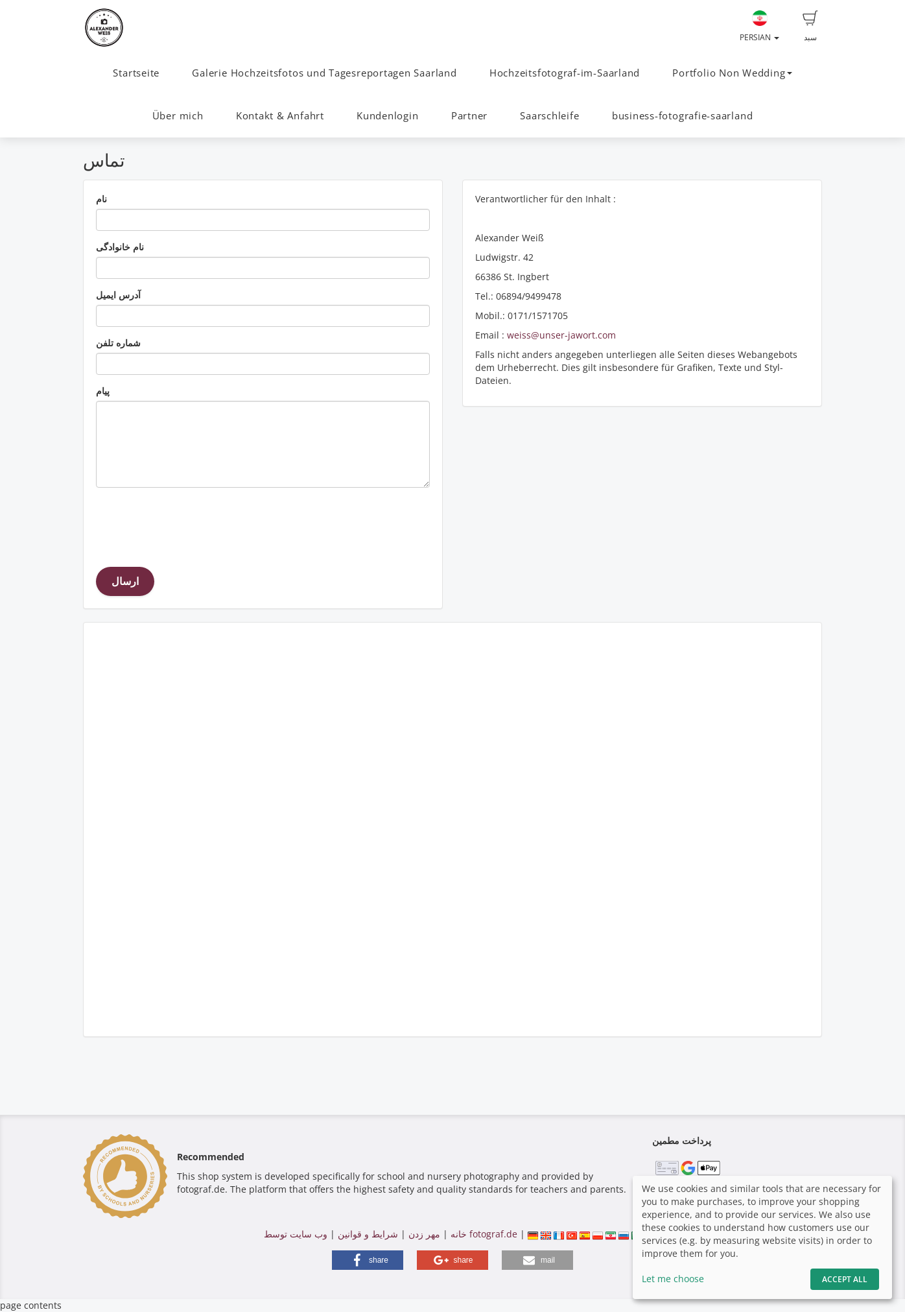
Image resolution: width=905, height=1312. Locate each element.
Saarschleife (549, 116)
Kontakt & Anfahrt (280, 116)
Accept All (844, 1279)
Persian (759, 26)
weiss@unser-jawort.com (561, 335)
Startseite (136, 73)
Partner (469, 116)
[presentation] (194, 522)
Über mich (178, 116)
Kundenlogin (387, 116)
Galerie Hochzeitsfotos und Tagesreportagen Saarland (324, 73)
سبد (810, 26)
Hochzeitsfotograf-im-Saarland (564, 73)
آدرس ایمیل (118, 295)
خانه (459, 1234)
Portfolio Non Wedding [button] (732, 73)
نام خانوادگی (120, 247)
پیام (103, 391)
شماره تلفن (118, 343)
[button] (367, 1260)
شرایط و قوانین (368, 1234)
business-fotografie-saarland (682, 116)
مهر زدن (424, 1234)
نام (101, 199)
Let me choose (673, 1278)
